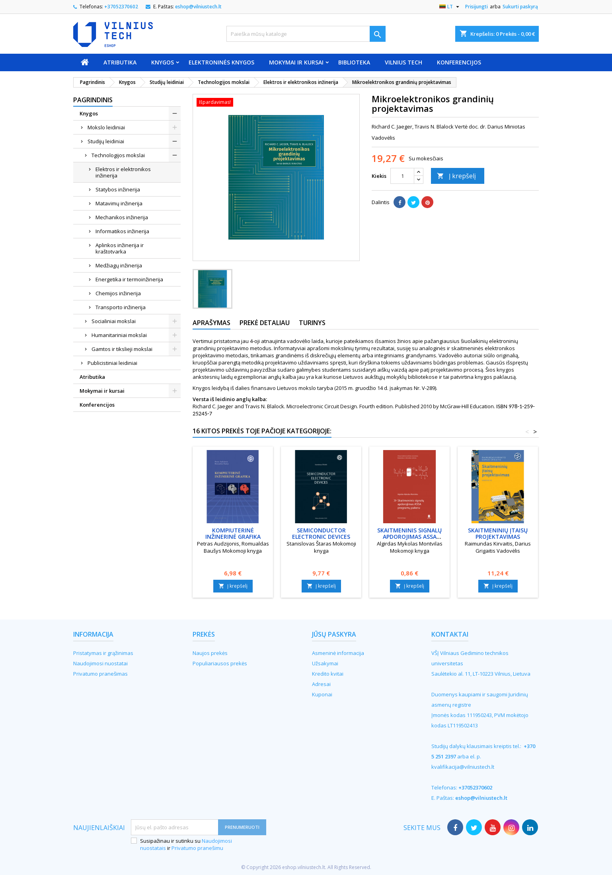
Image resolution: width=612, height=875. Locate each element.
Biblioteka (354, 62)
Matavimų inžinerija (119, 203)
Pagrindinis (93, 99)
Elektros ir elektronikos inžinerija (123, 172)
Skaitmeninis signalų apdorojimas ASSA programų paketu (409, 536)
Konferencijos (459, 62)
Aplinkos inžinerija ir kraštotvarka (120, 248)
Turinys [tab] (312, 322)
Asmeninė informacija (338, 653)
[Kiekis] (402, 176)
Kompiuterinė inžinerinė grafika (233, 533)
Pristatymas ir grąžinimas (103, 653)
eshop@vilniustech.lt (198, 6)
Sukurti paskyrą (520, 6)
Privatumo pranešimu (197, 848)
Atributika (119, 62)
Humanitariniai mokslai (119, 335)
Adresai (321, 684)
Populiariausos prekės (220, 663)
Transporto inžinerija (121, 307)
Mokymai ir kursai (296, 62)
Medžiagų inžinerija (119, 265)
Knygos (162, 62)
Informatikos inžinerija (122, 231)
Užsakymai (325, 663)
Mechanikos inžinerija (122, 217)
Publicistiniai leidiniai (112, 362)
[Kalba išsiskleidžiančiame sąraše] (450, 7)
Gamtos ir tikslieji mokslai (122, 349)
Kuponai (322, 694)
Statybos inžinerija (118, 189)
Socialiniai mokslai (114, 321)
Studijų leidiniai (106, 141)
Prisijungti (476, 6)
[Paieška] (306, 34)
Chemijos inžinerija (118, 293)
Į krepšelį (456, 175)
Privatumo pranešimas (100, 673)
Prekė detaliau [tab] (265, 322)
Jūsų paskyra (334, 634)
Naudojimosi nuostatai (100, 663)
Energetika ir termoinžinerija (129, 279)
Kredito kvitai (327, 673)
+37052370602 (121, 6)
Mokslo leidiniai (106, 127)
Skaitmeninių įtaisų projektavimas (498, 533)
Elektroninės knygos (221, 62)
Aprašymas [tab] (211, 322)
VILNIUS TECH (403, 62)
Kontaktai (449, 634)
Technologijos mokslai (118, 155)
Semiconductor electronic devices (321, 533)
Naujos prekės (210, 653)
